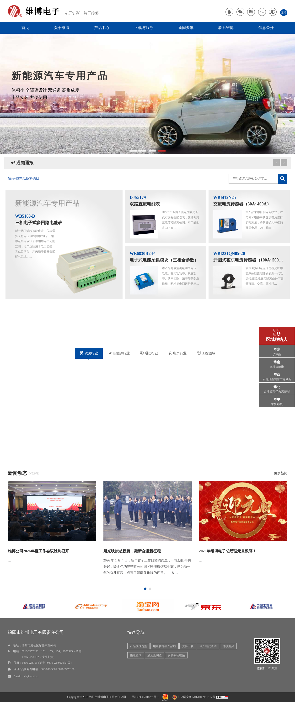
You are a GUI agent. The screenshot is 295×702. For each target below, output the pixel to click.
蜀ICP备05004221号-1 (145, 697)
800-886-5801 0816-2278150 (58, 669)
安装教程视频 (176, 655)
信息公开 (266, 28)
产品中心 (101, 28)
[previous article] (284, 162)
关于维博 (61, 28)
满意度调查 (154, 655)
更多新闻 (280, 473)
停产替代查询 (208, 646)
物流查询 (135, 655)
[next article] (276, 162)
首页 (25, 28)
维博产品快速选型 (23, 179)
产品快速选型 (138, 646)
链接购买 (228, 646)
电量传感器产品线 (164, 646)
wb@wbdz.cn (31, 676)
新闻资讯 (185, 28)
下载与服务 (143, 28)
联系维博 (226, 28)
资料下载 (187, 646)
